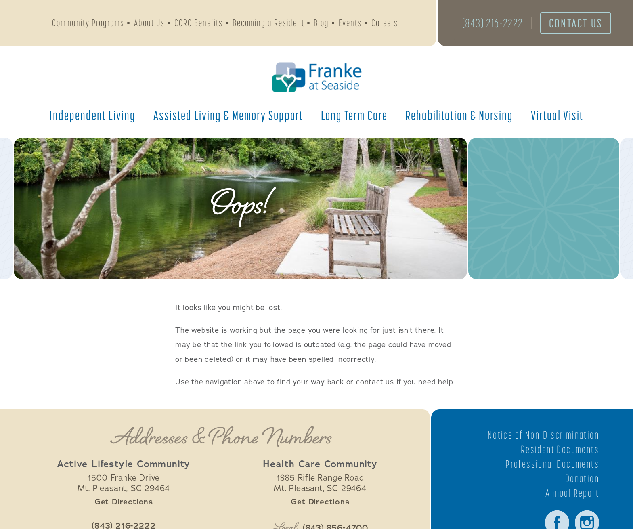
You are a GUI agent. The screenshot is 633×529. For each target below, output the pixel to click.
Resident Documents (560, 449)
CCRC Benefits (198, 22)
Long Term (354, 115)
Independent (93, 115)
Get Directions (123, 501)
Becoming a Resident (268, 22)
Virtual (557, 115)
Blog (321, 22)
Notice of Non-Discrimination (543, 435)
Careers (384, 22)
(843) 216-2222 (492, 23)
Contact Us (575, 23)
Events (350, 22)
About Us (149, 22)
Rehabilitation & (459, 115)
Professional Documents (552, 464)
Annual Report (572, 493)
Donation (582, 478)
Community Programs (88, 22)
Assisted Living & (228, 115)
